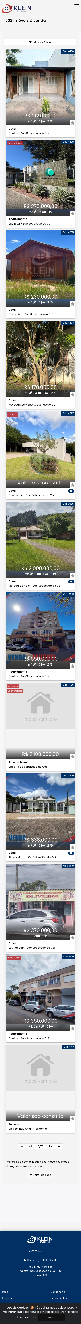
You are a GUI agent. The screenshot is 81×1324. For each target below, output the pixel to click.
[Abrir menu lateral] (77, 6)
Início (5, 1262)
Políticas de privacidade (65, 1281)
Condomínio (58, 1262)
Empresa (7, 1269)
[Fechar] (77, 1308)
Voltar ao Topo (40, 1175)
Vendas (6, 1293)
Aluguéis (7, 1287)
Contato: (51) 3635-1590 (40, 1231)
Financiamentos (11, 1281)
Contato (55, 1287)
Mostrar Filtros (40, 42)
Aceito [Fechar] (51, 1317)
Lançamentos (59, 1269)
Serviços (7, 1275)
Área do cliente (60, 1275)
